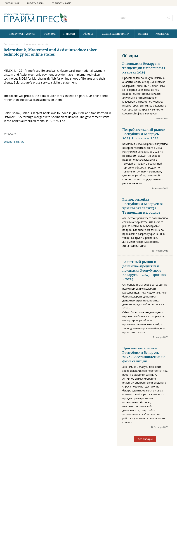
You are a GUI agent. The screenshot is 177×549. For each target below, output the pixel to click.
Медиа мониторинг (115, 33)
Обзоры (88, 33)
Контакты (162, 33)
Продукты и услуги (22, 33)
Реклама (50, 33)
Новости (69, 33)
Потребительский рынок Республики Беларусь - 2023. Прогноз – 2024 (143, 134)
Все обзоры (145, 439)
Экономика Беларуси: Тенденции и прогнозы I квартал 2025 (143, 68)
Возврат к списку (14, 141)
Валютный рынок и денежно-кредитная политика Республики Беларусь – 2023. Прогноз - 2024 (144, 270)
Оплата (143, 33)
